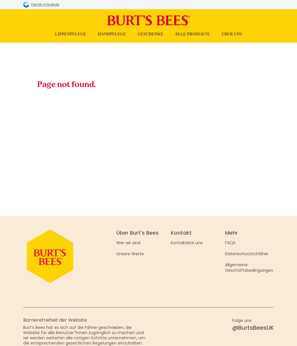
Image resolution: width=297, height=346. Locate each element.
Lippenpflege (70, 34)
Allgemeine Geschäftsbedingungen (249, 267)
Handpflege (112, 34)
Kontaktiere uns (186, 243)
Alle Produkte (192, 34)
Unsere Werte (130, 254)
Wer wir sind (128, 243)
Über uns (232, 34)
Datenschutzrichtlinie (246, 254)
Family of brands (41, 4)
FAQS (230, 243)
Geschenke (150, 34)
